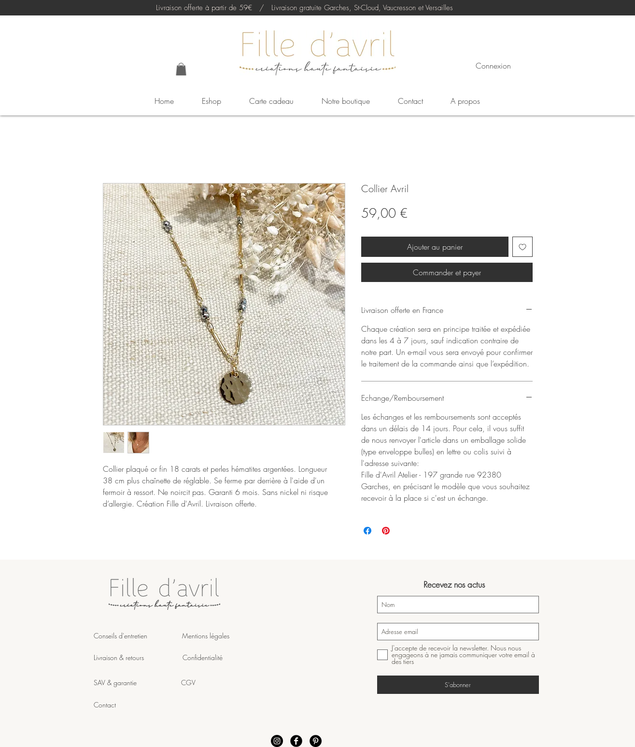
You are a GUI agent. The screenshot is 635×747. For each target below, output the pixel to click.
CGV (188, 682)
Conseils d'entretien (120, 635)
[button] (181, 69)
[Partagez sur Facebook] (367, 530)
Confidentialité (203, 657)
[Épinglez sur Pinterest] (386, 530)
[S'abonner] (458, 685)
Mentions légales (204, 635)
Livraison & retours (138, 657)
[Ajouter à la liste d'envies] (522, 247)
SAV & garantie (137, 682)
